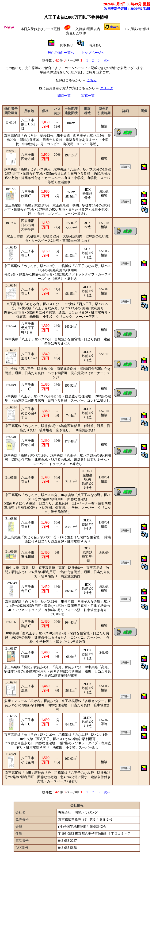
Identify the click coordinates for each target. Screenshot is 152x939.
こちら (92, 80)
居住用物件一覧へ (61, 52)
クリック (106, 88)
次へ (107, 60)
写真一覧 (88, 95)
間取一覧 (64, 95)
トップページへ (92, 52)
